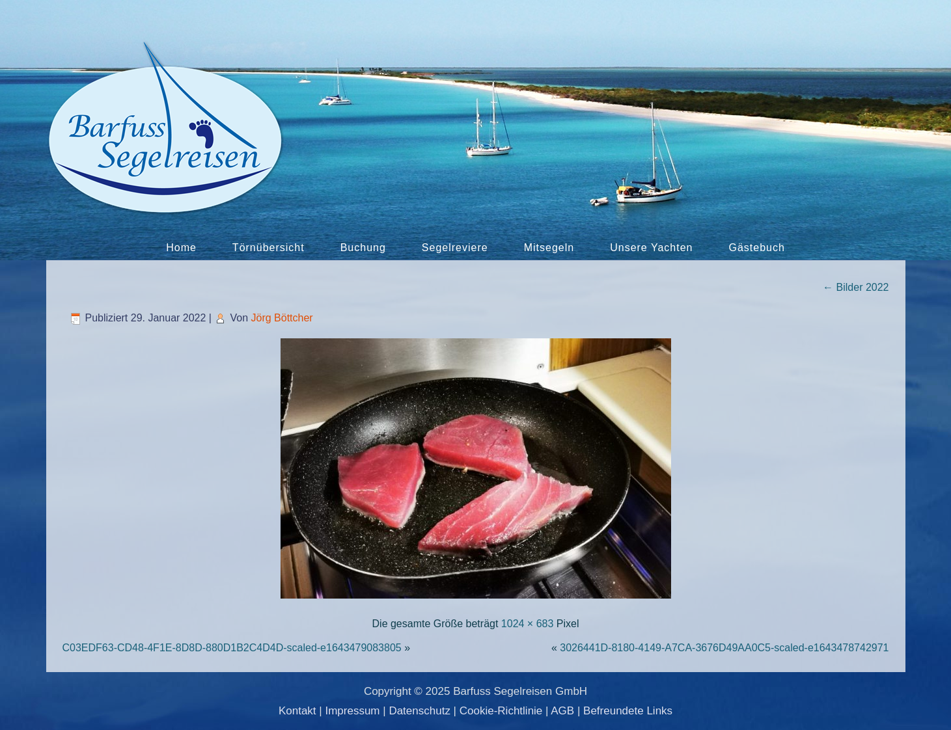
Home (181, 247)
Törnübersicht (268, 247)
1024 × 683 (527, 623)
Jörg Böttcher (282, 317)
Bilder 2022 (856, 287)
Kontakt (297, 711)
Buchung (363, 247)
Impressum (352, 711)
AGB (562, 711)
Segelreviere (455, 247)
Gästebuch (756, 247)
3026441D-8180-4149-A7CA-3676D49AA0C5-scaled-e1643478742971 (724, 647)
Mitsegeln (549, 247)
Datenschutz (419, 711)
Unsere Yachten (651, 247)
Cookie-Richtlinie (501, 711)
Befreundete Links (627, 711)
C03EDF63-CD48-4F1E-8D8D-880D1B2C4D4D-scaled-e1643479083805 (232, 647)
